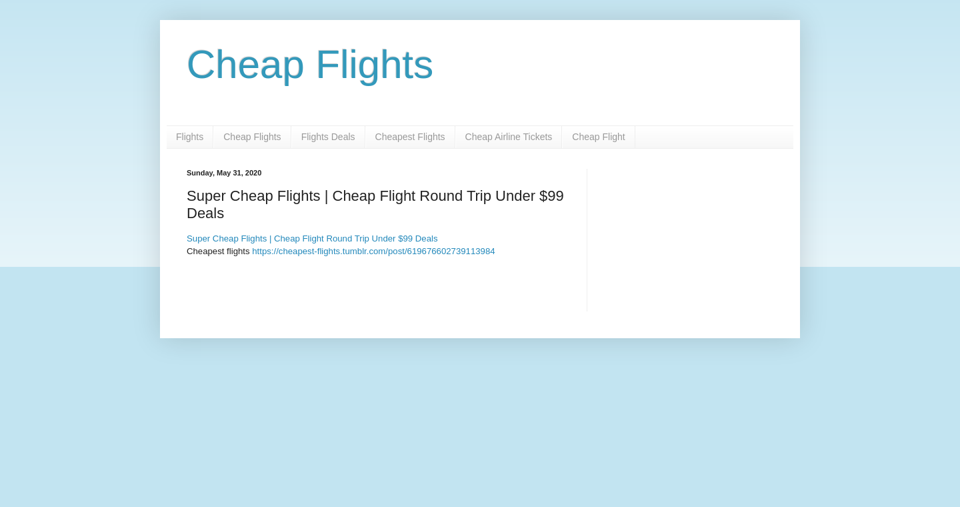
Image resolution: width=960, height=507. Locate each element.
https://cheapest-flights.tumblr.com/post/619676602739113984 (373, 251)
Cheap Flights (310, 64)
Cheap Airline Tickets (509, 136)
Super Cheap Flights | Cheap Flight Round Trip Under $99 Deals (312, 238)
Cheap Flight (598, 136)
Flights (189, 136)
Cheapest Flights (410, 136)
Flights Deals (328, 136)
